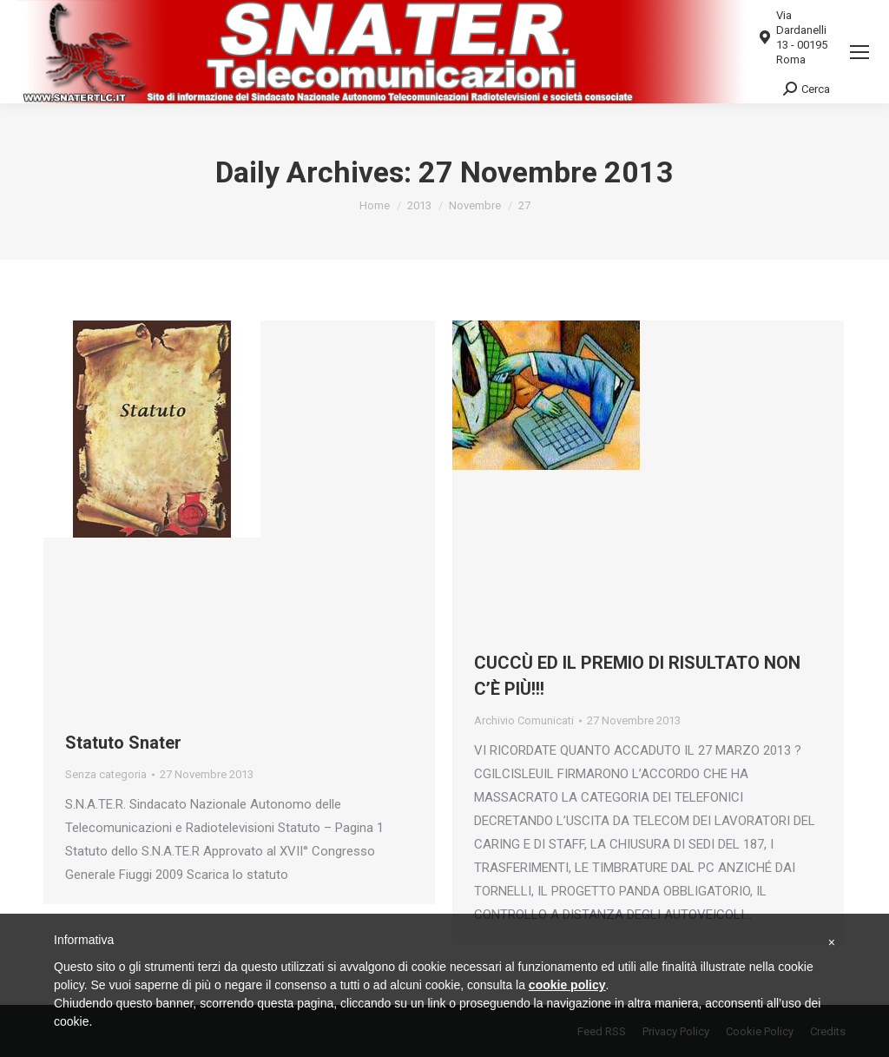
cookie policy (567, 985)
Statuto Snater (123, 742)
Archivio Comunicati (524, 720)
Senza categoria (106, 774)
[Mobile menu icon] (859, 52)
